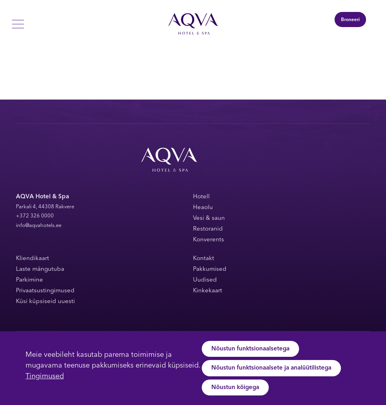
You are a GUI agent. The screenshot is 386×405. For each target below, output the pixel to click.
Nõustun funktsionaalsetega (250, 349)
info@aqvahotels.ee (38, 225)
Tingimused (45, 376)
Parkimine (29, 280)
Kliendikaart (32, 259)
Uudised (205, 280)
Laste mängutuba (40, 269)
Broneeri (350, 20)
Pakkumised (209, 269)
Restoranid (208, 229)
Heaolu (203, 208)
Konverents (208, 240)
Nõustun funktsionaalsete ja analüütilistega (271, 368)
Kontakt (203, 259)
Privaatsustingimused (45, 291)
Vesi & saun (209, 218)
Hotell (201, 197)
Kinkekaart (207, 291)
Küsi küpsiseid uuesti (45, 302)
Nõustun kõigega (235, 388)
